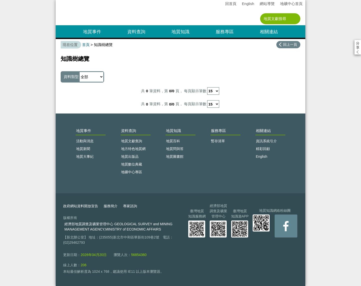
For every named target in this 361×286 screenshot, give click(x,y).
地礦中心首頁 (291, 4)
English (248, 4)
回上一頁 (290, 44)
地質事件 (92, 31)
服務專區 (225, 31)
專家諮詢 (130, 206)
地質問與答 (174, 149)
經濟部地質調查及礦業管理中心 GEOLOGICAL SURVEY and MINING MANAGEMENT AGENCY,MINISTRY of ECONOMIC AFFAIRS (118, 226)
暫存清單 (218, 141)
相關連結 (269, 31)
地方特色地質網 (133, 149)
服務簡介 (111, 206)
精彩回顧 (263, 149)
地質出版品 (130, 156)
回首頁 (230, 4)
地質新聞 (83, 149)
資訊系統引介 (266, 141)
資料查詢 (136, 31)
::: (57, 2)
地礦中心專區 (131, 172)
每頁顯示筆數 (195, 91)
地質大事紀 (85, 156)
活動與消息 (85, 141)
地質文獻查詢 (131, 141)
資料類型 (83, 77)
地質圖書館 (174, 156)
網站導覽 (267, 4)
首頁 (86, 44)
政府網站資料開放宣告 (80, 206)
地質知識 (180, 31)
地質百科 (173, 141)
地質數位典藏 (131, 164)
